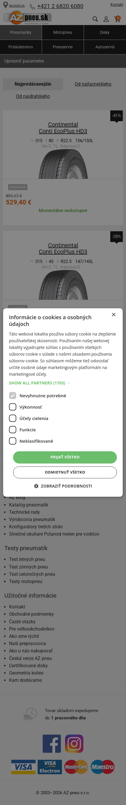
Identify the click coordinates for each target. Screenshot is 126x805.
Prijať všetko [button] (65, 457)
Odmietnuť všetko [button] (65, 472)
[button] (63, 383)
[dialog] (63, 402)
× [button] (113, 315)
